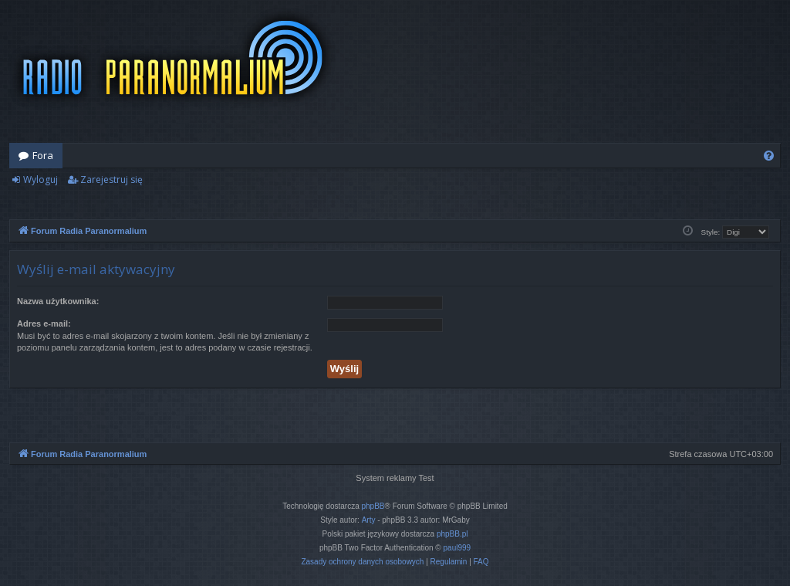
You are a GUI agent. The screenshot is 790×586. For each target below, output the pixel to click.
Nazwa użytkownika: (58, 301)
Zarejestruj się (111, 179)
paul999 (457, 548)
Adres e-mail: (44, 323)
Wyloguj (40, 179)
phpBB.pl (452, 534)
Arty (369, 520)
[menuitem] (769, 155)
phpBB (373, 506)
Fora (42, 155)
